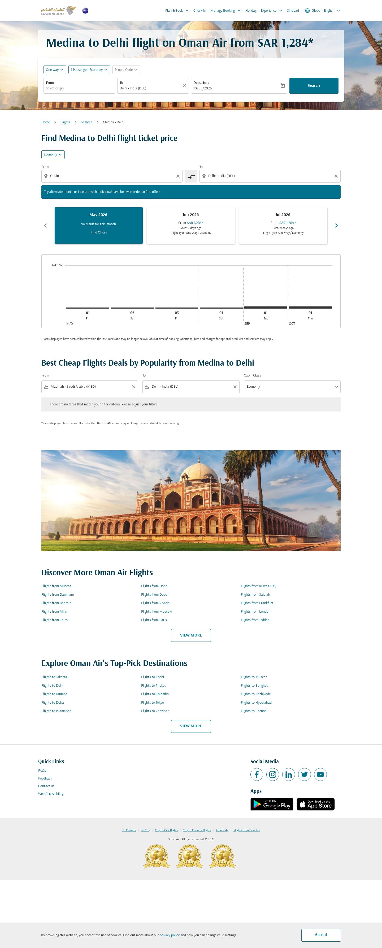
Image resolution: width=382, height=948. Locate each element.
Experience (273, 10)
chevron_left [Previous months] (45, 225)
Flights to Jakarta (54, 677)
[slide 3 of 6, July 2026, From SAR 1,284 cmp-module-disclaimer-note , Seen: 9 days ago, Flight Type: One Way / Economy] (283, 225)
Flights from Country (246, 830)
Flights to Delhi (52, 686)
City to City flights (166, 830)
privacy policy (170, 935)
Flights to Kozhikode (256, 694)
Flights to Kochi (152, 677)
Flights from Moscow (156, 612)
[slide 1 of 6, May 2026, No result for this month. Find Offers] (99, 225)
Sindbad (293, 11)
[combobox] (79, 88)
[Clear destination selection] (336, 176)
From (50, 83)
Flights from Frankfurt (257, 603)
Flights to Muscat (254, 677)
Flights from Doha (154, 586)
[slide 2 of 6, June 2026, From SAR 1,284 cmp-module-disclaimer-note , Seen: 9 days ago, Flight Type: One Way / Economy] (191, 225)
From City (222, 830)
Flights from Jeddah (255, 620)
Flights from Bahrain (56, 603)
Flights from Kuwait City (258, 586)
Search (314, 86)
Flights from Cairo (54, 620)
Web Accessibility (50, 794)
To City (145, 830)
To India (86, 122)
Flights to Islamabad (56, 711)
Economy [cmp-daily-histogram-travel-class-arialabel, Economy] (50, 155)
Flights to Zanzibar (155, 711)
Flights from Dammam (57, 595)
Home (45, 122)
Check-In (199, 11)
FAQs (42, 771)
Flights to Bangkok (254, 686)
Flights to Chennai (254, 711)
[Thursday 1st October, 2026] (310, 307)
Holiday (251, 11)
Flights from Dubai (154, 595)
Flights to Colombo (155, 694)
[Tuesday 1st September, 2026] (265, 307)
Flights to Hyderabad (256, 703)
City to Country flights (197, 830)
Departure (201, 83)
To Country (129, 830)
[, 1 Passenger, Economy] (87, 70)
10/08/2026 (202, 88)
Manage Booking (226, 10)
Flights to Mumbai (54, 694)
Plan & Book (178, 10)
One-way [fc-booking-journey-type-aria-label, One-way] (52, 70)
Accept (321, 935)
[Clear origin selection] (178, 176)
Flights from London (255, 612)
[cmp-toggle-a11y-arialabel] (191, 176)
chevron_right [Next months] (336, 225)
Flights (65, 122)
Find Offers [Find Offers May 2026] (99, 233)
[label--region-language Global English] (323, 10)
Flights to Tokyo (152, 703)
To (121, 83)
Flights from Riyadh (155, 603)
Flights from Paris (154, 620)
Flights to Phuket (153, 686)
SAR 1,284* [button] (285, 43)
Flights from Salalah (255, 595)
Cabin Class (252, 376)
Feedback (45, 779)
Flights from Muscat (56, 586)
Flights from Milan (54, 612)
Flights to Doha (52, 703)
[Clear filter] (133, 387)
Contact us (46, 786)
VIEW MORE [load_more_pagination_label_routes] (191, 635)
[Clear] (185, 85)
